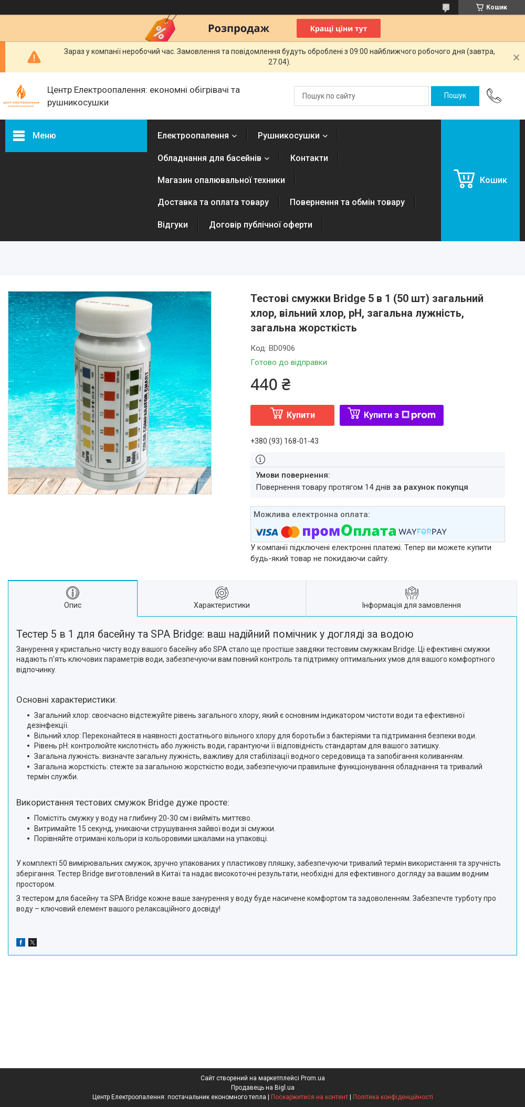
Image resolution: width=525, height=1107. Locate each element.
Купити (301, 415)
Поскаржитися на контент (309, 1097)
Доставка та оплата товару (213, 202)
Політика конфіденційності (393, 1097)
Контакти (309, 158)
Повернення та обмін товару (347, 202)
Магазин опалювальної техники (221, 180)
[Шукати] (455, 96)
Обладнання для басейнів (209, 158)
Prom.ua (313, 1078)
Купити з (400, 415)
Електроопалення (193, 136)
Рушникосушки (289, 136)
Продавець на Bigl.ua (263, 1087)
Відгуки (173, 225)
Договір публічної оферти (260, 225)
